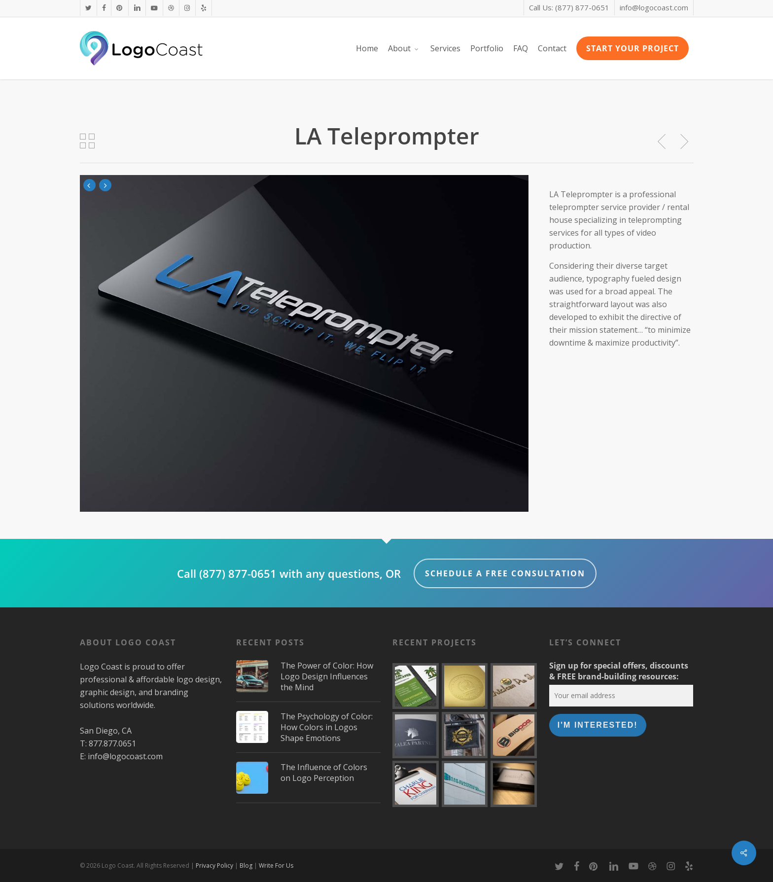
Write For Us (276, 865)
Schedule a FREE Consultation (505, 573)
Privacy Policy (214, 865)
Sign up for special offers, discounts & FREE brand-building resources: (618, 671)
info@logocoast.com (125, 756)
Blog (246, 865)
